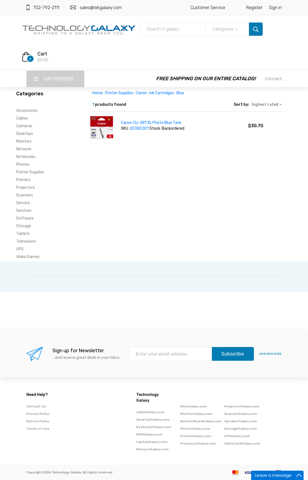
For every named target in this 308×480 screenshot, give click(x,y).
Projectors (25, 187)
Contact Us (36, 406)
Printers (23, 179)
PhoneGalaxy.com (195, 429)
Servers (23, 203)
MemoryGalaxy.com (152, 449)
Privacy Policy (37, 414)
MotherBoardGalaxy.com (200, 421)
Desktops (24, 133)
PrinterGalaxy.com (195, 436)
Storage (23, 226)
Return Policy (37, 421)
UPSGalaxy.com (237, 436)
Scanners (24, 195)
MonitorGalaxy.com (196, 414)
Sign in (275, 7)
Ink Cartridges (161, 93)
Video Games (28, 256)
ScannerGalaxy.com (240, 414)
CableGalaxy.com (150, 412)
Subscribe (232, 354)
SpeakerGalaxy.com (240, 421)
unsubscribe (270, 354)
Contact (273, 78)
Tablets (23, 233)
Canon (141, 93)
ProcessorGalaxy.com (198, 443)
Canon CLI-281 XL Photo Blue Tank (151, 122)
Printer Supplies (30, 172)
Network (23, 149)
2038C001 (139, 128)
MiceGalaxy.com (193, 406)
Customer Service (207, 7)
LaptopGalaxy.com (151, 442)
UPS (20, 249)
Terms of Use (37, 429)
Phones (22, 164)
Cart (42, 54)
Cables (22, 118)
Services (24, 210)
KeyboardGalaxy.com (153, 427)
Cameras (24, 126)
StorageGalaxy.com (240, 429)
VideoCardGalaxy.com (242, 443)
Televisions (26, 241)
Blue (180, 93)
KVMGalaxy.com (149, 434)
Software (25, 218)
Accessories (27, 110)
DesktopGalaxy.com (153, 419)
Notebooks (25, 156)
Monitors (24, 141)
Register (254, 7)
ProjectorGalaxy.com (241, 406)
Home (97, 93)
